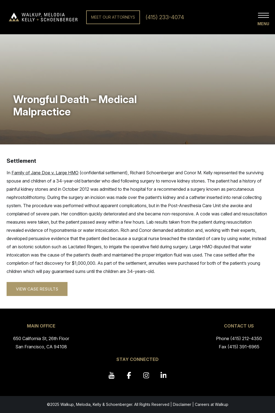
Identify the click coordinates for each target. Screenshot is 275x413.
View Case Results (37, 289)
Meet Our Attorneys (113, 17)
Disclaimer (182, 404)
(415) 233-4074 (164, 17)
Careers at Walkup (211, 404)
